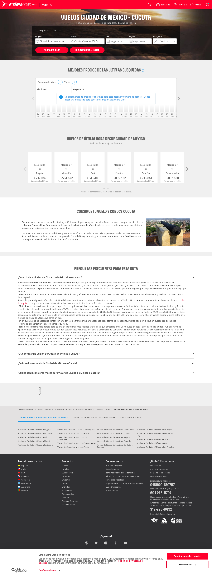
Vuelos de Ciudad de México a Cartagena (35, 445)
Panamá (25, 476)
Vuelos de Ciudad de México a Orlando (114, 441)
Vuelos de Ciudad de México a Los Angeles (155, 447)
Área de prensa (112, 469)
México (24, 490)
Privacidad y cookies (115, 479)
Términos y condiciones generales (120, 472)
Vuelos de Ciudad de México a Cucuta (153, 439)
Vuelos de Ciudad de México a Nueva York (115, 429)
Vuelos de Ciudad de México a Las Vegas (154, 429)
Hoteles (65, 469)
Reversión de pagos (158, 476)
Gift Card (65, 497)
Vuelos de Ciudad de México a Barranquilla (76, 429)
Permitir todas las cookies (187, 556)
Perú (23, 472)
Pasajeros (157, 36)
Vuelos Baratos (44, 409)
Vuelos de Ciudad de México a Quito (152, 443)
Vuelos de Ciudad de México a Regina (113, 437)
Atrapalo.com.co (26, 409)
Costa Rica (25, 479)
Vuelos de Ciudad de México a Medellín (35, 433)
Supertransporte (113, 487)
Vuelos (65, 465)
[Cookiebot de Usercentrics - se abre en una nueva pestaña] (19, 570)
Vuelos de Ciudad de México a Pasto (73, 447)
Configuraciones (47, 570)
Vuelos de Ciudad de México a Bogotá (34, 429)
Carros (65, 483)
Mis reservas (155, 466)
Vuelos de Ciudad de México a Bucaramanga (76, 443)
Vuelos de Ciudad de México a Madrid (113, 433)
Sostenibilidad (112, 490)
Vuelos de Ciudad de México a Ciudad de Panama (114, 446)
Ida (107, 36)
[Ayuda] (195, 4)
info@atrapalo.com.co (165, 514)
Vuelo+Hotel (67, 472)
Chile (23, 469)
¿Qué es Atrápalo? (114, 465)
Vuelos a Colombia (84, 409)
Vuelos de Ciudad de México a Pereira (73, 433)
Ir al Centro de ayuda (159, 469)
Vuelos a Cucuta (103, 409)
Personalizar (187, 564)
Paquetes (66, 476)
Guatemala (26, 483)
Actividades (67, 490)
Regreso (132, 36)
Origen (38, 36)
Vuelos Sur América (63, 409)
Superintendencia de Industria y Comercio (124, 483)
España (24, 465)
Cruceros (66, 479)
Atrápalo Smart (68, 504)
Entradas (66, 487)
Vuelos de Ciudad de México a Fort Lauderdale (72, 438)
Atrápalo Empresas (70, 501)
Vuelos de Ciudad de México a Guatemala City (155, 434)
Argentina (25, 487)
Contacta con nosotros (160, 473)
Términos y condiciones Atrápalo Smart (123, 476)
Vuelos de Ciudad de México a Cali (32, 437)
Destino (73, 36)
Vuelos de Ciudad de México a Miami (34, 441)
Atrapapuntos (68, 494)
